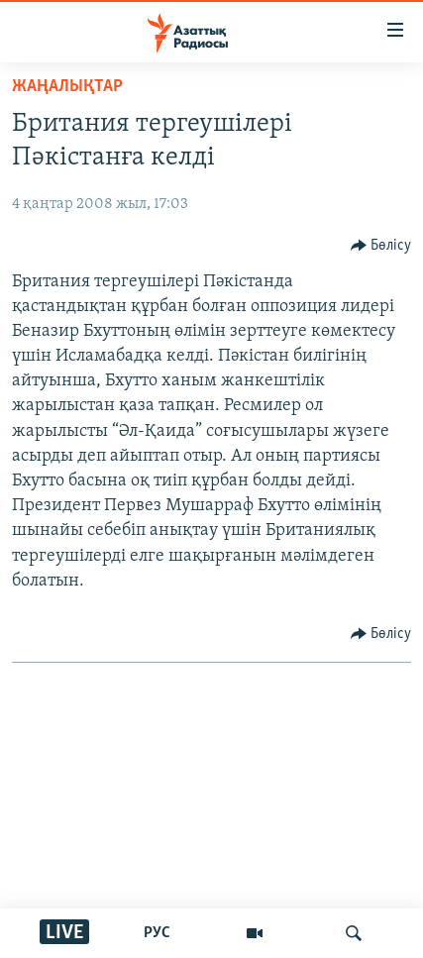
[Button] (381, 246)
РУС (157, 933)
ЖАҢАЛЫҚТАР (67, 86)
